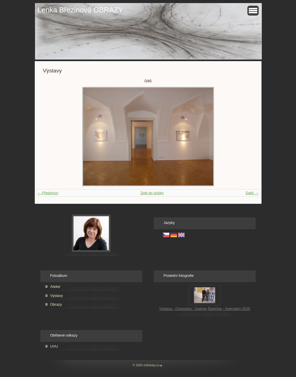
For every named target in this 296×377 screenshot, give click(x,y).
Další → (252, 193)
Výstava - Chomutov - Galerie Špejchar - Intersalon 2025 (204, 309)
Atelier (55, 286)
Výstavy (56, 296)
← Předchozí (48, 193)
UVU (54, 346)
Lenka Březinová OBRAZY (80, 10)
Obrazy (56, 304)
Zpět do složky (152, 193)
